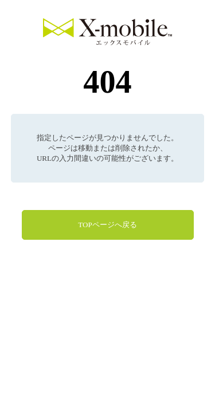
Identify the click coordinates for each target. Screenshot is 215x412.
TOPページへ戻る (107, 224)
